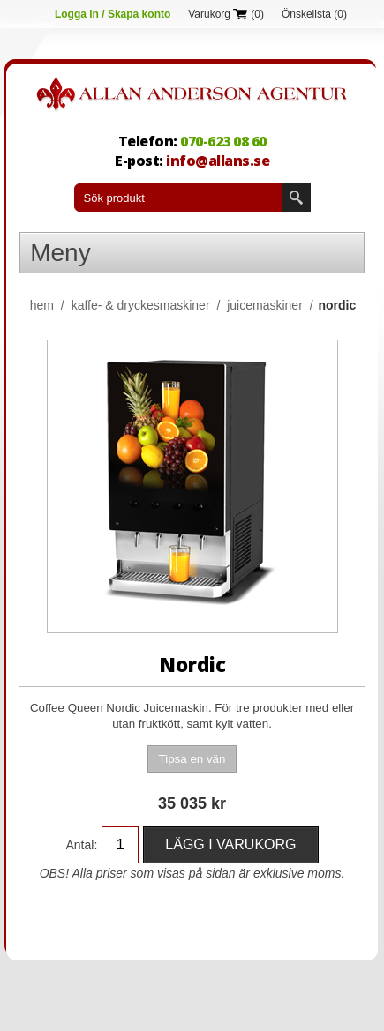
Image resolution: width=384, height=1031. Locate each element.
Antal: (82, 845)
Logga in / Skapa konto (112, 14)
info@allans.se (217, 160)
